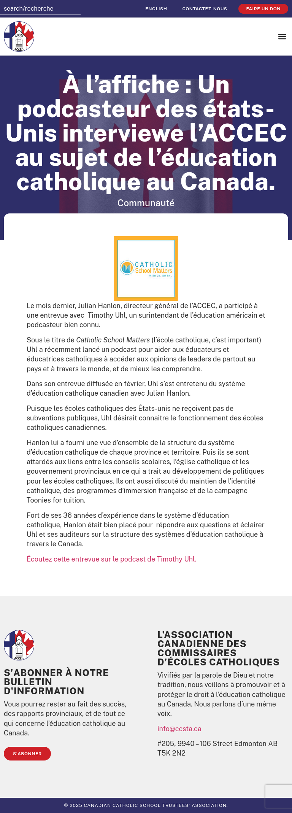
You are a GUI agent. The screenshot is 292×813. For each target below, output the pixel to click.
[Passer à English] (156, 9)
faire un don (263, 8)
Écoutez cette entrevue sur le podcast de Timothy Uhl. (112, 559)
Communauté (146, 202)
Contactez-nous (204, 8)
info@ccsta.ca (179, 729)
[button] (282, 36)
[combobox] (40, 8)
